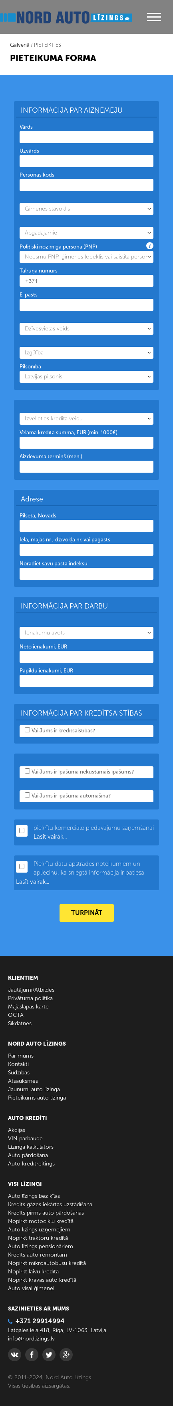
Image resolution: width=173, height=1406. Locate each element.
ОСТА (16, 1015)
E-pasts (29, 295)
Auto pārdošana (28, 1155)
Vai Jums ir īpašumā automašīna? (71, 796)
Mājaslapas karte (28, 1006)
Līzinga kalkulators (31, 1146)
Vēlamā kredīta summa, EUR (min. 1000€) (68, 433)
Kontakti (18, 1064)
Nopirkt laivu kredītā (33, 1271)
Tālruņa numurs (39, 271)
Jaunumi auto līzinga (34, 1089)
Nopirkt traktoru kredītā (38, 1238)
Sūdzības (19, 1072)
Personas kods (37, 175)
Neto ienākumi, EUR (43, 647)
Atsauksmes (23, 1081)
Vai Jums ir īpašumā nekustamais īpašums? (83, 772)
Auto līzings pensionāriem (40, 1246)
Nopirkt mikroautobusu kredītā (47, 1263)
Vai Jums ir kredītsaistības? (63, 731)
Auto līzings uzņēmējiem (39, 1229)
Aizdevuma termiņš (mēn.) (51, 456)
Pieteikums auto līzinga (37, 1097)
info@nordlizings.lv (31, 1338)
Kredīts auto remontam (37, 1254)
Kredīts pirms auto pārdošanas (46, 1212)
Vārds (26, 127)
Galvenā (20, 45)
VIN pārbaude (25, 1138)
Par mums (21, 1055)
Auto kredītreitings (31, 1163)
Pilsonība (30, 367)
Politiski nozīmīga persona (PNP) (58, 247)
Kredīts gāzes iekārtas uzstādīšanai (50, 1204)
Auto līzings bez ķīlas (34, 1196)
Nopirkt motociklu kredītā (41, 1221)
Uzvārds (29, 151)
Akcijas (16, 1130)
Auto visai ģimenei (31, 1288)
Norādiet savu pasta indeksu (53, 564)
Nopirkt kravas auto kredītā (42, 1280)
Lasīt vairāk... (50, 836)
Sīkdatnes (20, 1023)
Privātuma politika (30, 998)
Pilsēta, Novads (38, 516)
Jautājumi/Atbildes (31, 989)
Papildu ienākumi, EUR (46, 671)
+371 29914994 (36, 1321)
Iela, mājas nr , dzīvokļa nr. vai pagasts (65, 540)
